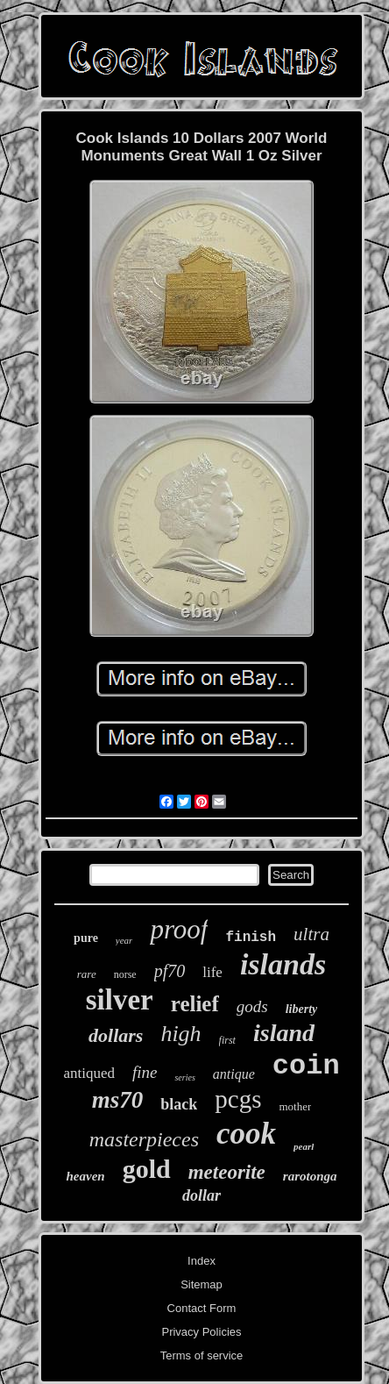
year (124, 940)
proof (179, 929)
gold (147, 1168)
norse (125, 974)
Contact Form (202, 1308)
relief (195, 1004)
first (227, 1040)
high (180, 1033)
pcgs (238, 1099)
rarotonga (310, 1176)
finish (250, 937)
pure (86, 938)
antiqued (89, 1073)
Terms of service (202, 1355)
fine (145, 1072)
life (212, 972)
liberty (302, 1009)
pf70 (170, 971)
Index (201, 1260)
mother (295, 1106)
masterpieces (144, 1139)
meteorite (226, 1172)
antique (234, 1074)
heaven (85, 1176)
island (284, 1032)
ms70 (118, 1100)
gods (252, 1006)
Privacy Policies (201, 1331)
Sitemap (201, 1284)
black (178, 1104)
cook (246, 1133)
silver (119, 1000)
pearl (304, 1146)
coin (306, 1066)
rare (86, 974)
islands (283, 964)
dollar (201, 1195)
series (184, 1077)
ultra (311, 934)
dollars (115, 1035)
